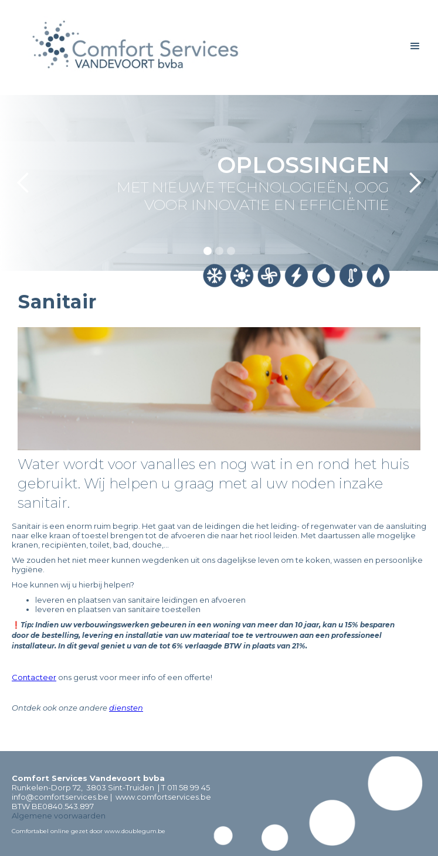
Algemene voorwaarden (59, 815)
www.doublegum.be (134, 831)
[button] (415, 46)
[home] (134, 47)
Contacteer (34, 677)
